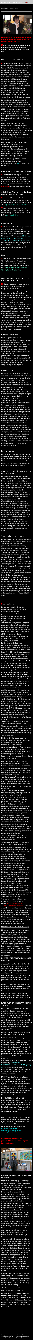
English (26, 2)
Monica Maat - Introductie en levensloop (12, 2)
